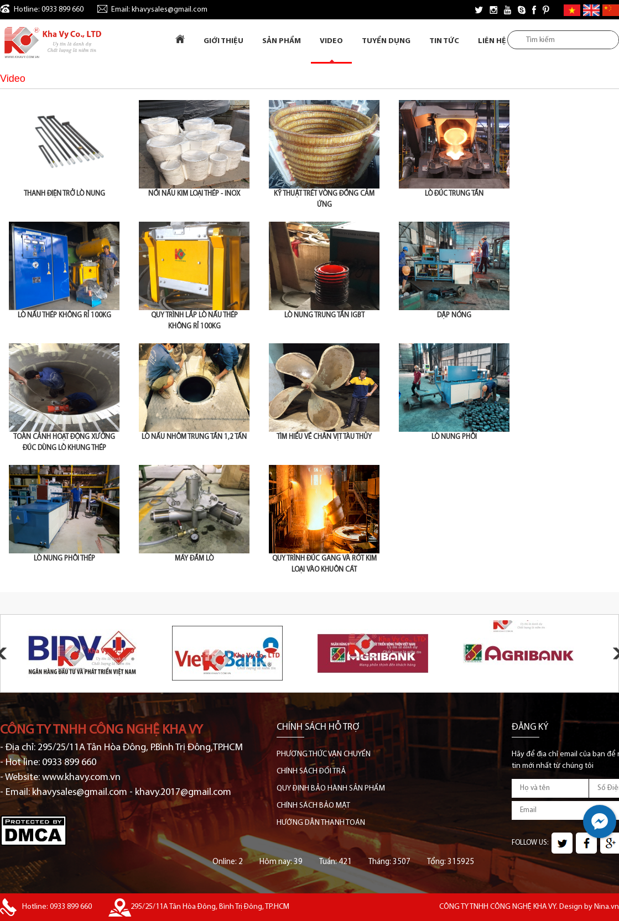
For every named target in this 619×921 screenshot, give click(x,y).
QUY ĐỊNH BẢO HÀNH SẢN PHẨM (331, 788)
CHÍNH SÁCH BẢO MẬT (313, 806)
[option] (92, 653)
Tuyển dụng (386, 41)
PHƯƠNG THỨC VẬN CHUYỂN (324, 754)
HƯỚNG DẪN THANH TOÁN (321, 823)
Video (331, 41)
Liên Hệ (492, 41)
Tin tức (444, 41)
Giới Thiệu (223, 41)
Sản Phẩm (281, 41)
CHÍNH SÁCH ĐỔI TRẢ (311, 771)
